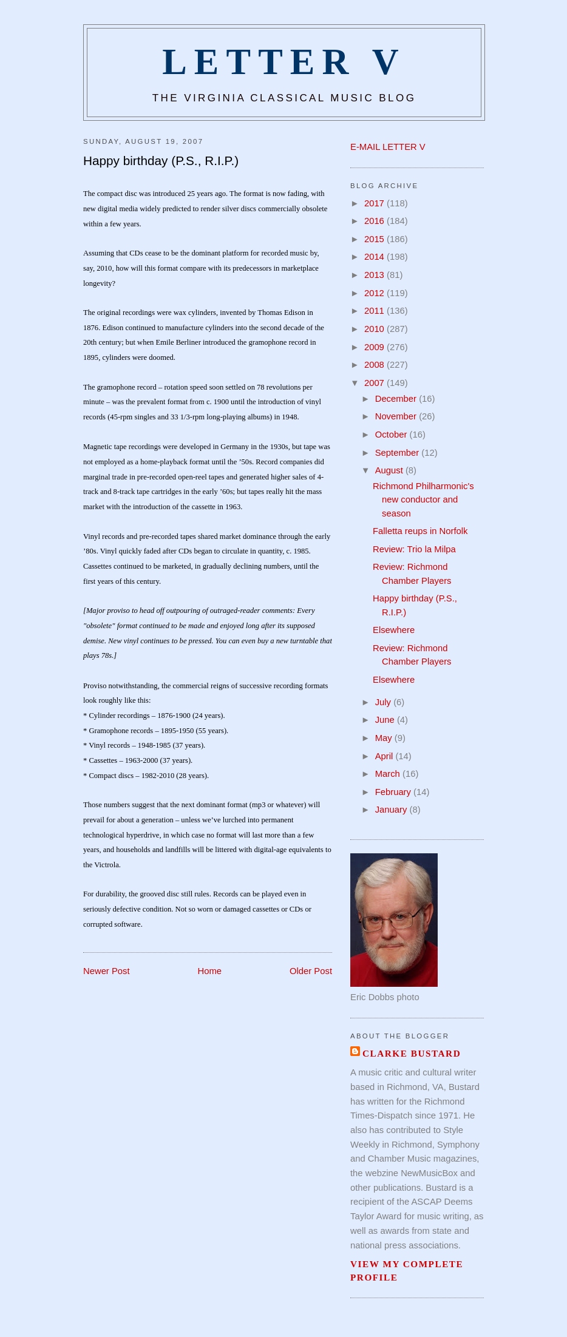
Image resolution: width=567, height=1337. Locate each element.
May (385, 738)
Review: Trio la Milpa (414, 549)
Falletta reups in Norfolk (420, 531)
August (390, 470)
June (386, 720)
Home (210, 971)
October (392, 434)
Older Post (311, 971)
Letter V (284, 61)
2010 (375, 329)
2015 (375, 239)
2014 (375, 257)
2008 (375, 365)
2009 (375, 347)
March (388, 774)
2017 (375, 203)
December (397, 399)
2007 (375, 383)
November (397, 416)
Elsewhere (394, 630)
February (394, 792)
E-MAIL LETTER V (388, 147)
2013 (375, 275)
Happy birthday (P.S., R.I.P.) (161, 161)
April (385, 756)
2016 (375, 221)
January (392, 809)
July (384, 702)
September (398, 453)
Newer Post (106, 971)
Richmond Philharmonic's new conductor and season (423, 499)
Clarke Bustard (411, 1053)
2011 (375, 311)
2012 (375, 293)
